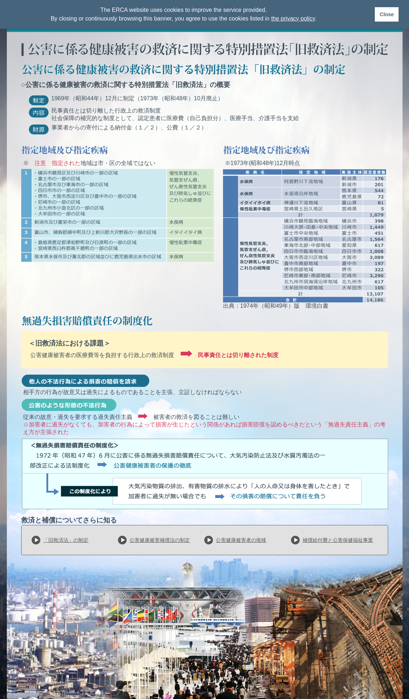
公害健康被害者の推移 (241, 540)
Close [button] (387, 14)
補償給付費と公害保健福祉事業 (338, 540)
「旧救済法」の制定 (65, 540)
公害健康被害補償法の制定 (159, 540)
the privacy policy (293, 18)
